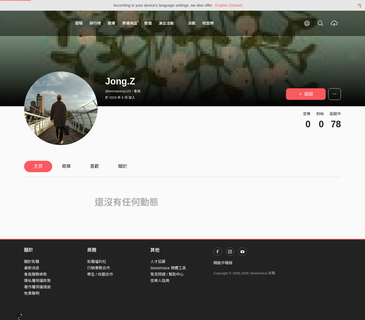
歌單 (111, 23)
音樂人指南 (159, 280)
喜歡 (94, 166)
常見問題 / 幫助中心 (167, 274)
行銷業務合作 (98, 268)
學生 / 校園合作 (100, 274)
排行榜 (95, 23)
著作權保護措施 (37, 287)
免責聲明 (31, 293)
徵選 (148, 23)
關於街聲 (31, 261)
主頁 (38, 166)
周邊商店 (130, 23)
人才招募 (158, 261)
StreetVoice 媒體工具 (168, 268)
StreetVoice (45, 23)
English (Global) (228, 5)
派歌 (191, 23)
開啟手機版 (222, 263)
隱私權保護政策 (37, 280)
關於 (122, 166)
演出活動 (166, 23)
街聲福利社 (96, 261)
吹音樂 (208, 23)
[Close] (359, 5)
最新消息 (31, 268)
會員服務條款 (35, 274)
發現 (79, 23)
